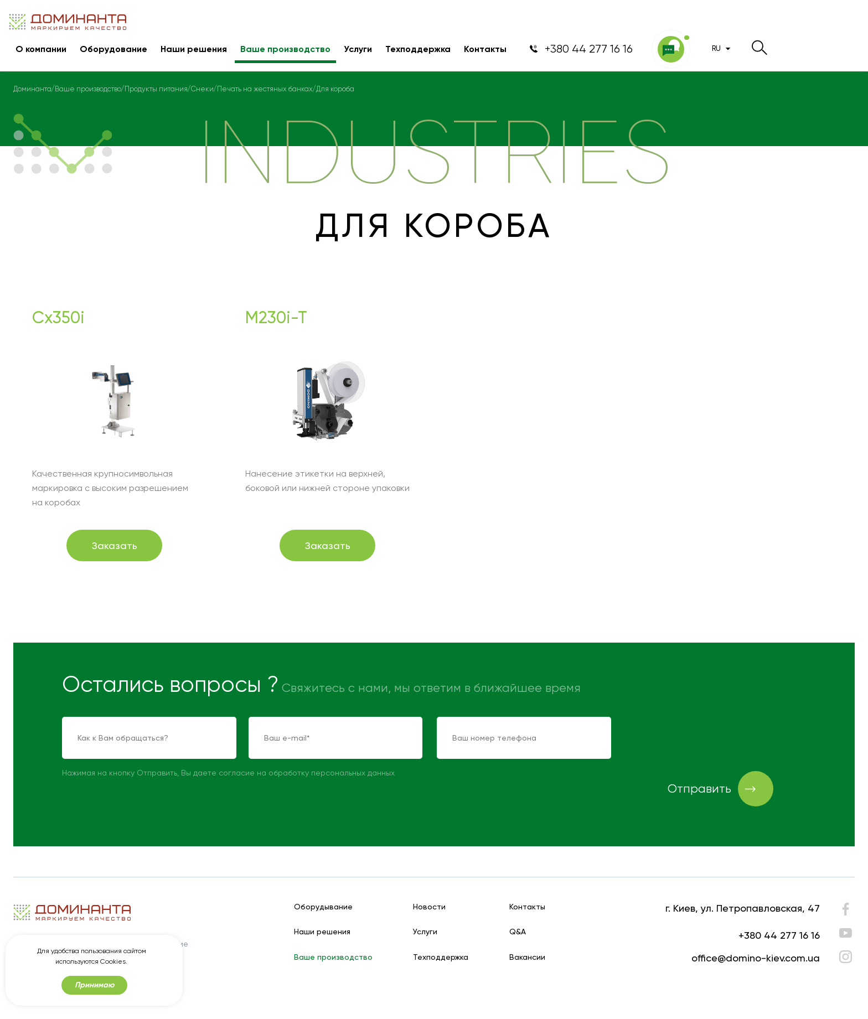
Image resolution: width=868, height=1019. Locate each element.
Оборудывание (323, 907)
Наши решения (194, 49)
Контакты (485, 49)
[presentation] (710, 738)
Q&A (517, 932)
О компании (41, 49)
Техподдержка (418, 49)
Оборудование (113, 49)
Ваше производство (285, 49)
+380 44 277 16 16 (779, 935)
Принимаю (94, 985)
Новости (429, 907)
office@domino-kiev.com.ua (755, 958)
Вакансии (527, 957)
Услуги (358, 49)
